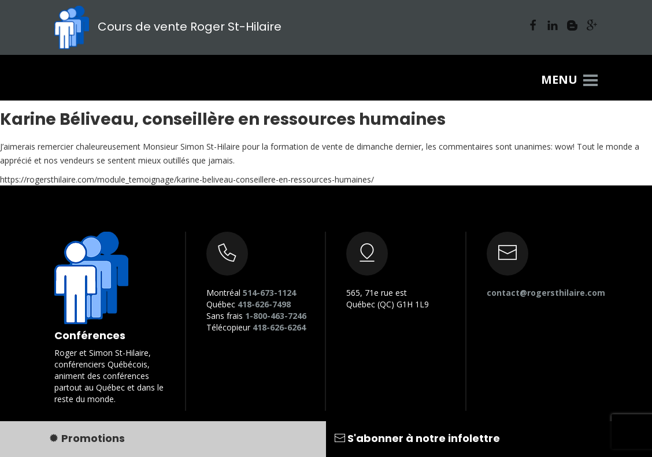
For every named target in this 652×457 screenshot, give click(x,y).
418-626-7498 (264, 304)
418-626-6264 (279, 327)
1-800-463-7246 (275, 315)
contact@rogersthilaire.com (546, 292)
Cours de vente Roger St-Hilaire (167, 26)
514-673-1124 (269, 292)
